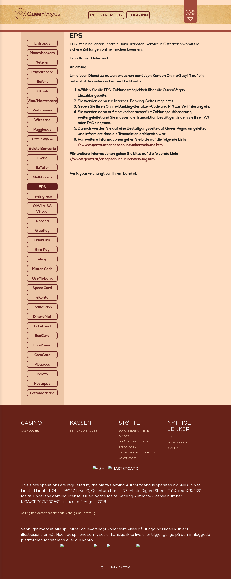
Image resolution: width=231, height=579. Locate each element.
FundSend (42, 345)
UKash (42, 91)
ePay (42, 259)
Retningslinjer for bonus (137, 452)
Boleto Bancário (42, 148)
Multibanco (42, 177)
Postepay (42, 383)
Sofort (42, 81)
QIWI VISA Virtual (42, 209)
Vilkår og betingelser (134, 441)
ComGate (42, 355)
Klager (172, 447)
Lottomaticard (42, 393)
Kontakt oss (127, 458)
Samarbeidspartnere (134, 430)
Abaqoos (42, 364)
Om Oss (124, 436)
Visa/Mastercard (42, 100)
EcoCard (42, 335)
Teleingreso (42, 196)
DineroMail (42, 316)
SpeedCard (42, 288)
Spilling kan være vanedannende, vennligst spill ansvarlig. (58, 513)
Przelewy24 (42, 139)
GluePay (42, 230)
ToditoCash (42, 307)
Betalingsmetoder (83, 430)
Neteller (42, 62)
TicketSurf (42, 326)
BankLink (42, 240)
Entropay (42, 43)
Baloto (42, 374)
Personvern (127, 447)
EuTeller (42, 167)
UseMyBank (42, 278)
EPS (42, 187)
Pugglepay (42, 129)
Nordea (42, 221)
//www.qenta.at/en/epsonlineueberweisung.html (121, 145)
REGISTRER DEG (106, 15)
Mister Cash (42, 269)
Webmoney (42, 110)
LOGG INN (138, 15)
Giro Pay (42, 249)
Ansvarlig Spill (178, 442)
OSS (169, 436)
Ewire (42, 158)
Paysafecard (42, 72)
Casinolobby (30, 430)
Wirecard (42, 120)
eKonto (42, 297)
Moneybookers (42, 53)
